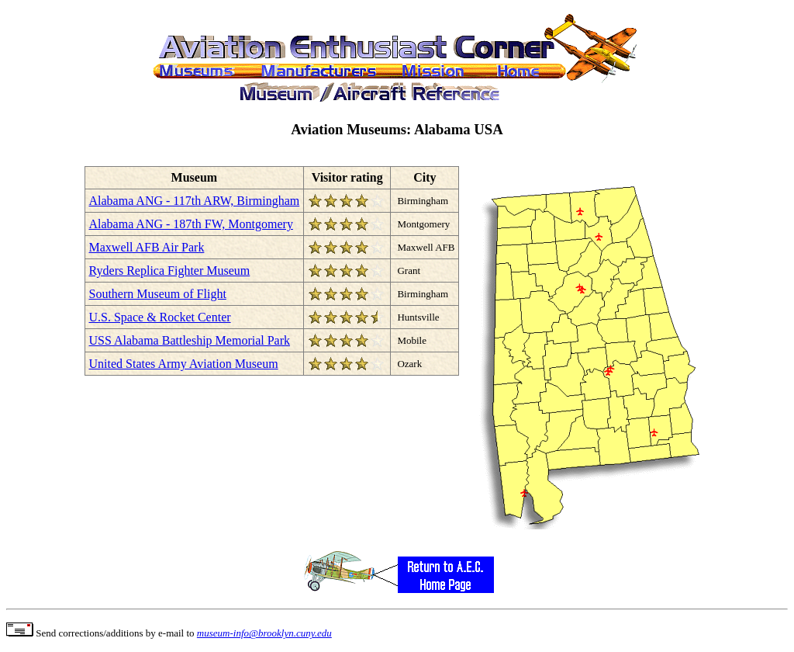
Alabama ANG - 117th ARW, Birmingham (194, 200)
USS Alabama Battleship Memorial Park (190, 340)
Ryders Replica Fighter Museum (169, 270)
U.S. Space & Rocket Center (160, 317)
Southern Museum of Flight (157, 293)
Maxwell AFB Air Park (147, 247)
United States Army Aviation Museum (183, 363)
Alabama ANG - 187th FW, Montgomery (191, 224)
